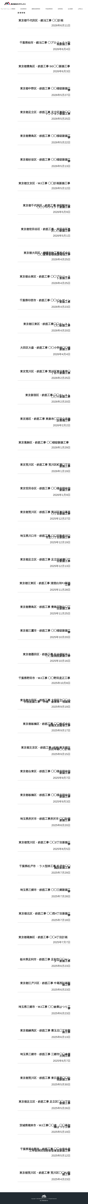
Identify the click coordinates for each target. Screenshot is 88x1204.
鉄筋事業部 (23, 9)
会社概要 (70, 9)
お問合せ (80, 9)
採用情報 (60, 9)
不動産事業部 (49, 9)
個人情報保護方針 (44, 1200)
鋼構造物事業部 (36, 9)
